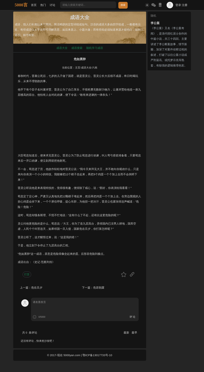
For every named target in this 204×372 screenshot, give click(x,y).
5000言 (21, 5)
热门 (43, 5)
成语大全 (62, 47)
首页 (34, 5)
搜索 (123, 5)
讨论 (52, 5)
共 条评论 (29, 332)
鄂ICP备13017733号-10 (97, 355)
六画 (94, 67)
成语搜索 (76, 47)
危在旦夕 (36, 287)
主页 (77, 67)
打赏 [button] (26, 274)
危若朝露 (98, 287)
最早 (134, 332)
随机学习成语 (94, 47)
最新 (127, 332)
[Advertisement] (80, 127)
